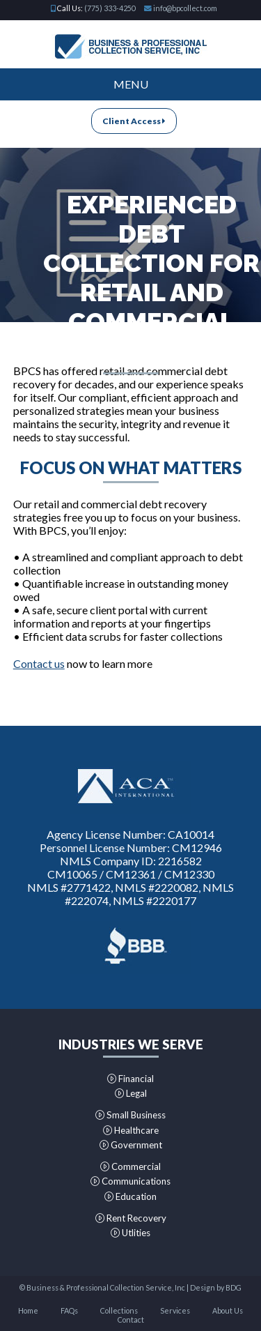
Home (28, 1310)
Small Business (130, 1114)
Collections (119, 1310)
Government (131, 1144)
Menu (130, 84)
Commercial (130, 1166)
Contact (131, 1319)
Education (130, 1196)
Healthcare (131, 1130)
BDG (234, 1287)
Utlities (130, 1232)
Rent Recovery (130, 1218)
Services (175, 1310)
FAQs (69, 1310)
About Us (227, 1310)
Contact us (39, 663)
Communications (130, 1181)
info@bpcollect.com (185, 8)
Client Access (134, 121)
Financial (130, 1078)
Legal (131, 1093)
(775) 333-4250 (110, 8)
